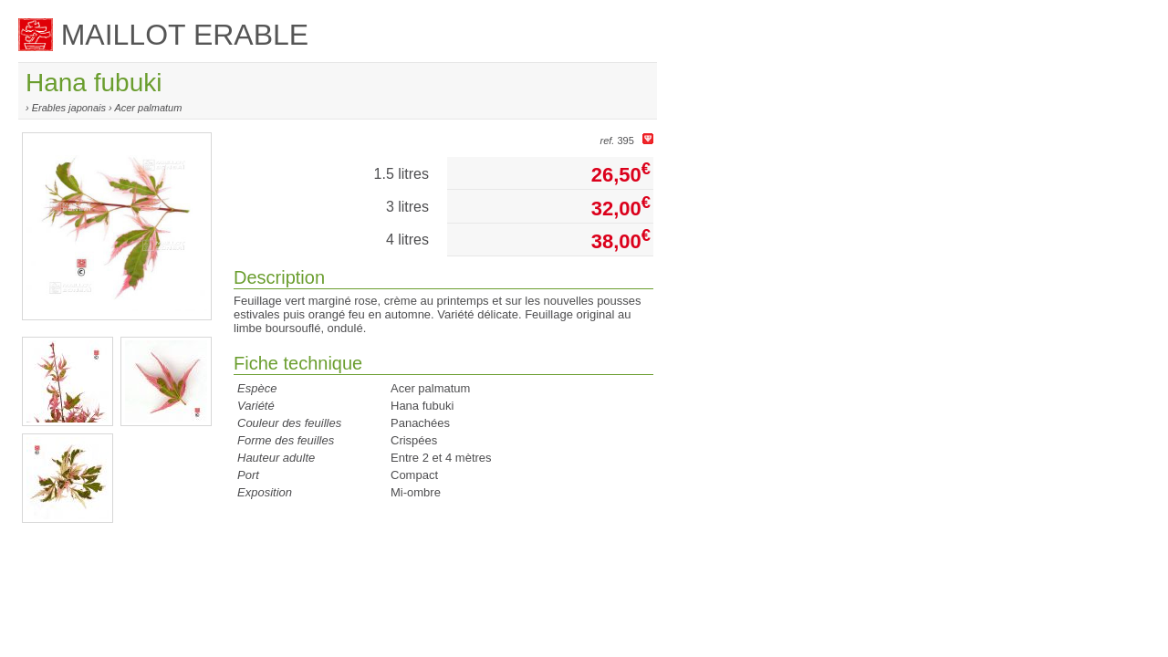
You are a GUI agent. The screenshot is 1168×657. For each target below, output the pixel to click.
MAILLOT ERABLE (163, 34)
